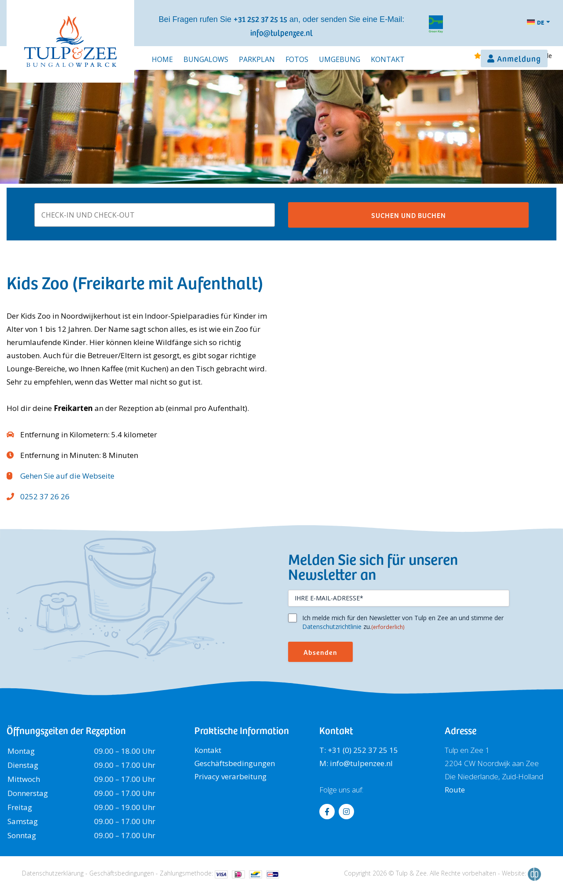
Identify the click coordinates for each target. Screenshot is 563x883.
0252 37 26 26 (44, 496)
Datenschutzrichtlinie (332, 626)
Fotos (296, 59)
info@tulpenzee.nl (281, 32)
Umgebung (339, 59)
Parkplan (257, 59)
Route (455, 790)
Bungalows (205, 59)
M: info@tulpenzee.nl (356, 763)
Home (162, 59)
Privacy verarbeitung (230, 776)
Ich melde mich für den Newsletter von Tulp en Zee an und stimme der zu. (403, 622)
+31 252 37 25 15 (260, 19)
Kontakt (388, 59)
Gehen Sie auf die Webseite (67, 476)
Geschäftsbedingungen (234, 763)
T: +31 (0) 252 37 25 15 (358, 750)
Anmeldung (519, 58)
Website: (521, 874)
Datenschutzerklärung (53, 873)
